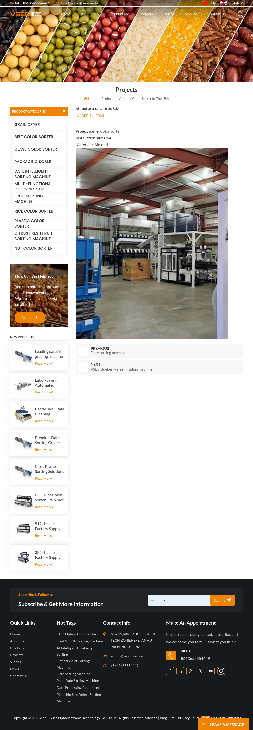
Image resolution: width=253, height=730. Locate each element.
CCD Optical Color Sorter (77, 634)
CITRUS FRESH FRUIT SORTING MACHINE (33, 236)
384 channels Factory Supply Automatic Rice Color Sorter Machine (48, 555)
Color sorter (110, 131)
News (14, 669)
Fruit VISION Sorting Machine (80, 641)
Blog (163, 718)
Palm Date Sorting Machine (78, 680)
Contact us (216, 14)
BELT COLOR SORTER (33, 137)
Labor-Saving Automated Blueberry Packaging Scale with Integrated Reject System (48, 383)
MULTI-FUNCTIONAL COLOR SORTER (33, 186)
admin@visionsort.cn (127, 656)
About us (88, 13)
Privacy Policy (189, 718)
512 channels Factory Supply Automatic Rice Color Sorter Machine (48, 526)
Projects (146, 14)
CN (209, 3)
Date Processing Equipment (78, 687)
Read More (44, 363)
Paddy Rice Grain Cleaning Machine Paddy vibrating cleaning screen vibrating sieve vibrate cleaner (49, 411)
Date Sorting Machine (73, 674)
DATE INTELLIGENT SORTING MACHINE (32, 174)
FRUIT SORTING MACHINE (28, 199)
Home (66, 14)
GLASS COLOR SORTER (35, 149)
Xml (172, 718)
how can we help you (34, 276)
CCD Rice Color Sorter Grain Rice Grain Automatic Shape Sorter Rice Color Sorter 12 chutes (49, 497)
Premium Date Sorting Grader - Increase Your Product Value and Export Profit (48, 440)
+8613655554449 (124, 665)
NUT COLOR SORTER (33, 248)
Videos (169, 14)
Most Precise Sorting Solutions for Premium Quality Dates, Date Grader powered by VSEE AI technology (49, 469)
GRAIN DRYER (27, 124)
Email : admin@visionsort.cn (80, 3)
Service (191, 14)
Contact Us (29, 317)
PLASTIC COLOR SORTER (29, 223)
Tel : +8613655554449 (32, 3)
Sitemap (151, 718)
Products (117, 13)
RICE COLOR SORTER (33, 211)
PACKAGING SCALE (32, 161)
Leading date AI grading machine (49, 354)
